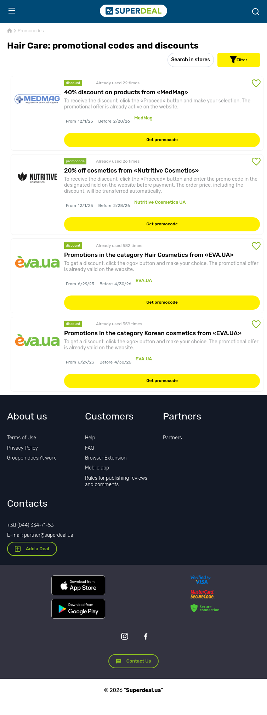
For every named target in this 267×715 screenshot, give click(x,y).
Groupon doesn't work (31, 458)
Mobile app (97, 468)
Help (90, 438)
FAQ (89, 448)
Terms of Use (21, 438)
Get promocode (162, 139)
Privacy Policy (22, 448)
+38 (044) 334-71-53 (30, 525)
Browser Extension (106, 458)
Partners (172, 438)
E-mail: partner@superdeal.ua (40, 535)
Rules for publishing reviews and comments (116, 481)
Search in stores (190, 60)
